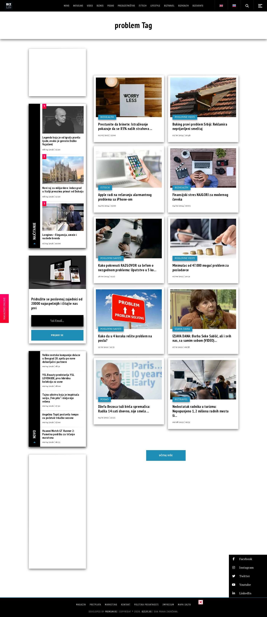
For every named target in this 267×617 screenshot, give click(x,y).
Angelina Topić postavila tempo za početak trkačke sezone (60, 416)
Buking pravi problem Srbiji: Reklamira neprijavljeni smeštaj (199, 126)
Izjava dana (182, 328)
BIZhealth (107, 117)
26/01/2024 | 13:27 (106, 276)
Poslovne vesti (185, 117)
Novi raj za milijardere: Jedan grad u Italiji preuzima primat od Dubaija (62, 189)
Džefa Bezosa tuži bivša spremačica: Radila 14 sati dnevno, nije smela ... (124, 408)
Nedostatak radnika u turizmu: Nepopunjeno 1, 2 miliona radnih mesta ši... (200, 411)
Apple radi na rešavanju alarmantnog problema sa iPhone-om (125, 197)
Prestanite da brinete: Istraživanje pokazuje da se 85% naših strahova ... (125, 126)
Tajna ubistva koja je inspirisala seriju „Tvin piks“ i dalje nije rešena (60, 398)
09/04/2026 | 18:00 (51, 385)
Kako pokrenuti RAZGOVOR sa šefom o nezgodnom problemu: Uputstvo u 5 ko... (127, 267)
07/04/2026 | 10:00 (51, 243)
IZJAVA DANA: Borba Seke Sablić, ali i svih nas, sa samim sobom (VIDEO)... (201, 338)
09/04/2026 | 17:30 (51, 405)
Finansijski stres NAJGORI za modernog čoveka (200, 197)
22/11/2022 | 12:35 (106, 346)
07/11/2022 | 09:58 (181, 346)
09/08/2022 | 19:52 (181, 421)
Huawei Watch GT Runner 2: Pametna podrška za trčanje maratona (58, 434)
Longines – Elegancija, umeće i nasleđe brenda (59, 236)
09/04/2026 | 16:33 (51, 441)
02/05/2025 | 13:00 (107, 135)
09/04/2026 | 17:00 (51, 422)
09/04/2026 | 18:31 (51, 366)
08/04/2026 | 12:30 (51, 196)
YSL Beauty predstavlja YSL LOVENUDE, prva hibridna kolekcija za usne (58, 378)
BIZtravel (181, 399)
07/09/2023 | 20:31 (181, 276)
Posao (104, 399)
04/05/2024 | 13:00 (107, 205)
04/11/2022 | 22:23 (106, 417)
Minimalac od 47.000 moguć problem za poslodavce (200, 267)
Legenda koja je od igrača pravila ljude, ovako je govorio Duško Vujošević (61, 141)
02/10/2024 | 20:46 (181, 135)
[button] (248, 559)
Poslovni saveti (110, 258)
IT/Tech (105, 187)
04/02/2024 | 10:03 (181, 205)
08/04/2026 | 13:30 (51, 149)
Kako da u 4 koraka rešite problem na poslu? (125, 338)
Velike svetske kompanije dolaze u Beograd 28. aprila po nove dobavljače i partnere (61, 358)
